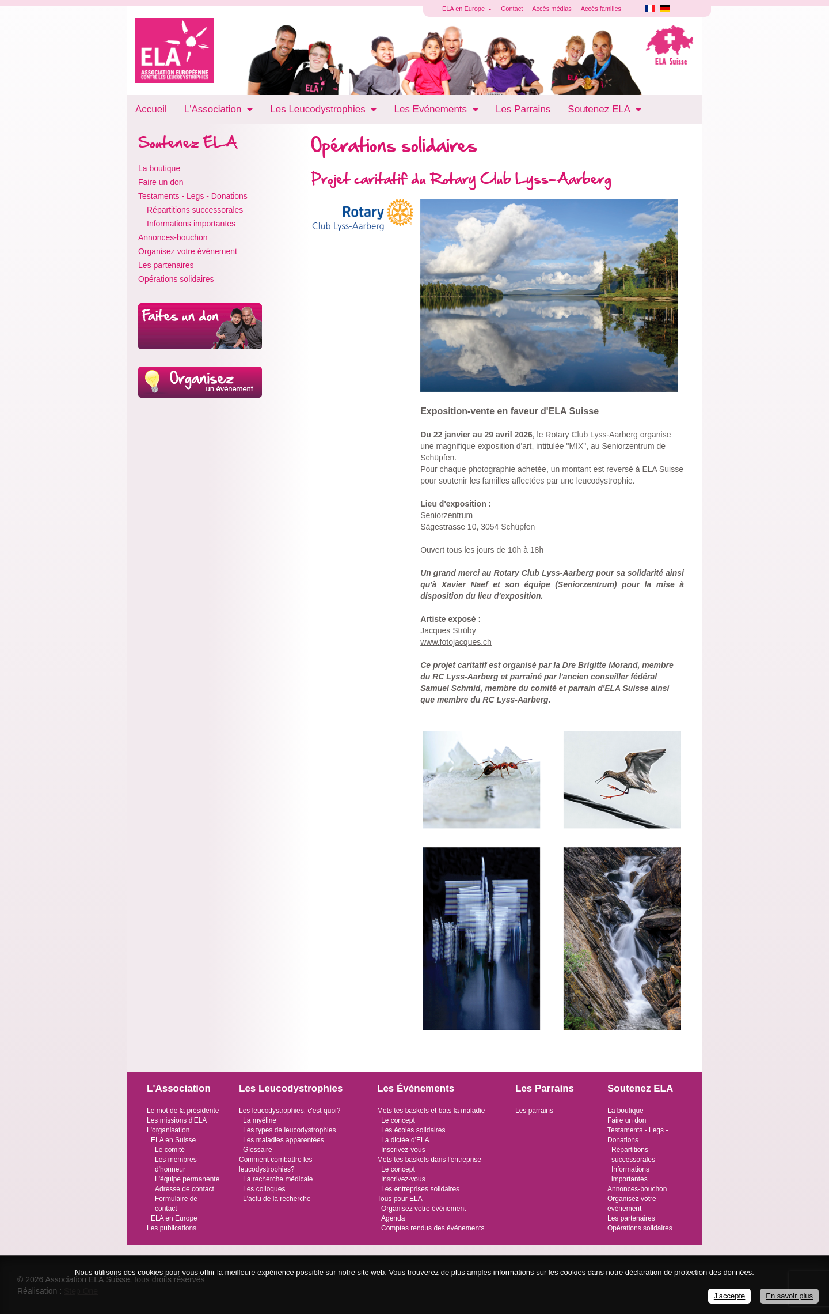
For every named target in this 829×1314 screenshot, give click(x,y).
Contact (512, 8)
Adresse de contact (184, 1189)
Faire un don (161, 182)
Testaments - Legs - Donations (193, 196)
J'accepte (730, 1296)
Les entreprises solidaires (420, 1189)
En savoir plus (789, 1296)
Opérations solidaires (176, 279)
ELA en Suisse (173, 1140)
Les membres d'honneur (176, 1164)
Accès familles (601, 8)
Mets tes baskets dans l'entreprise (429, 1160)
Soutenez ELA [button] (600, 109)
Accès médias (551, 8)
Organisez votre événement (187, 251)
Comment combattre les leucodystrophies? (275, 1164)
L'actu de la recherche (277, 1199)
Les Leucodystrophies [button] (319, 109)
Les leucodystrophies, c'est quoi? (289, 1111)
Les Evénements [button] (431, 109)
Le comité (170, 1150)
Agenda (393, 1218)
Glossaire (257, 1150)
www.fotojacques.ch (456, 642)
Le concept (398, 1120)
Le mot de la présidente (183, 1111)
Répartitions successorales (195, 209)
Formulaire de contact (176, 1204)
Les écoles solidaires (413, 1130)
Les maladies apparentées (283, 1140)
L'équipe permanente (187, 1179)
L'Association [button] (214, 109)
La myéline (259, 1120)
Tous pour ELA (400, 1199)
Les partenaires (166, 265)
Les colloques (264, 1189)
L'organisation (168, 1130)
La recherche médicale (278, 1179)
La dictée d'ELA (405, 1140)
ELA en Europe (174, 1218)
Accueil (151, 109)
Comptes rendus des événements (432, 1228)
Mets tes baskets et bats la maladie (431, 1111)
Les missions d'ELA (177, 1120)
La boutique (159, 168)
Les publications (171, 1228)
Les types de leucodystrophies (289, 1130)
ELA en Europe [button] (464, 8)
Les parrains (534, 1111)
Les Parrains (523, 109)
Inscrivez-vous (403, 1150)
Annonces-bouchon (173, 237)
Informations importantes (191, 223)
